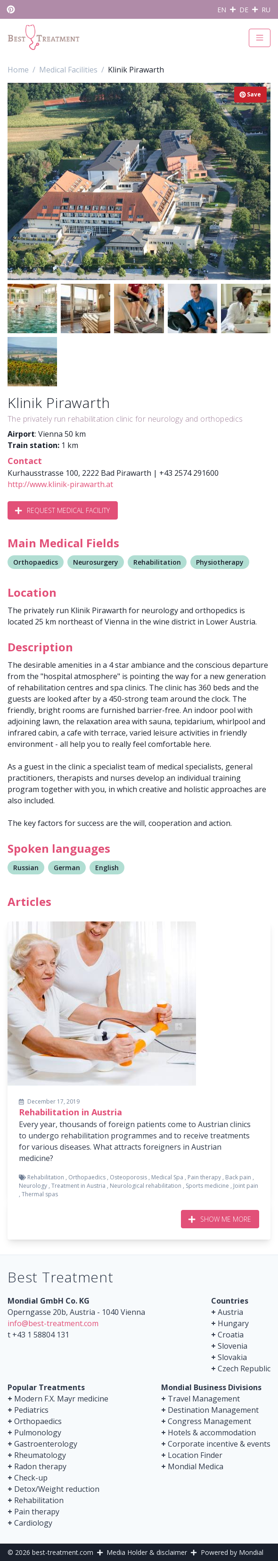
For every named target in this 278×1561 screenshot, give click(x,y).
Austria (230, 1312)
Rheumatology (40, 1455)
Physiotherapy (220, 562)
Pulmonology (37, 1432)
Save (250, 94)
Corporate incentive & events (219, 1444)
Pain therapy (204, 1177)
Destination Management (213, 1410)
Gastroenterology (45, 1444)
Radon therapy (40, 1466)
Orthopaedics (35, 562)
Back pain (238, 1177)
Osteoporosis (128, 1177)
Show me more (220, 1219)
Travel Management (204, 1398)
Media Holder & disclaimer (146, 1552)
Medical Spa (167, 1177)
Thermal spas (40, 1194)
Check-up (31, 1478)
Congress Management (209, 1421)
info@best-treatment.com (53, 1323)
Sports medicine (207, 1186)
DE (243, 9)
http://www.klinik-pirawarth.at (60, 484)
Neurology (33, 1186)
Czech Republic (244, 1368)
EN (221, 9)
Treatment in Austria (78, 1186)
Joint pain (245, 1186)
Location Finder (195, 1455)
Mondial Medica (195, 1466)
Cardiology (33, 1523)
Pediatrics (31, 1410)
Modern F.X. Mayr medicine (61, 1398)
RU (266, 9)
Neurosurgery (95, 562)
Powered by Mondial (232, 1552)
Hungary (233, 1323)
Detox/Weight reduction (56, 1489)
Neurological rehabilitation (145, 1186)
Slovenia (232, 1346)
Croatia (231, 1334)
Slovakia (232, 1357)
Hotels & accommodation (212, 1432)
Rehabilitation (157, 562)
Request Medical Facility (63, 510)
